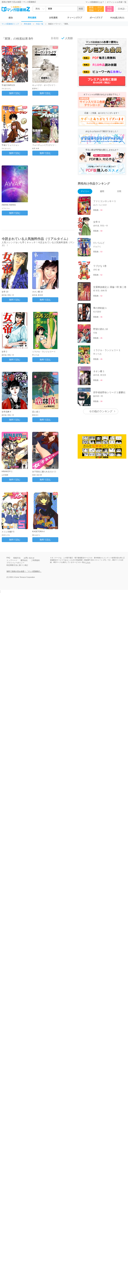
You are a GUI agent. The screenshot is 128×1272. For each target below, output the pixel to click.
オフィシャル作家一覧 (116, 2)
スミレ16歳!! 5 (8, 532)
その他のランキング (100, 411)
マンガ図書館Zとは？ (94, 2)
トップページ (11, 560)
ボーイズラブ (96, 17)
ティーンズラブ (74, 17)
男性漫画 (32, 17)
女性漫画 (53, 17)
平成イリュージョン (10, 145)
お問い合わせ (29, 558)
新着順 (53, 38)
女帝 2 (4, 352)
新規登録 (91, 9)
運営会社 (24, 560)
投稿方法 (16, 558)
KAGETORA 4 (38, 531)
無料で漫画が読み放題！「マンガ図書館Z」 (24, 571)
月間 (119, 191)
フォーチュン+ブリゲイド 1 (44, 145)
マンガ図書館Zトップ (10, 24)
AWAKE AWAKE (9, 205)
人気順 (67, 38)
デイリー (85, 191)
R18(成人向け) (117, 17)
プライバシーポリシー (15, 563)
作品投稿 (109, 9)
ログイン (99, 9)
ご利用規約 (35, 560)
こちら (87, 562)
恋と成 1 (36, 412)
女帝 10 (5, 292)
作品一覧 (39, 24)
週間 (102, 191)
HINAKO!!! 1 (7, 471)
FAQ (8, 558)
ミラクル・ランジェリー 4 (43, 352)
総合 (11, 17)
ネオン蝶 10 (37, 292)
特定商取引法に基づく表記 (17, 565)
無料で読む (14, 93)
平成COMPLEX (8, 85)
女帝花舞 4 (6, 412)
